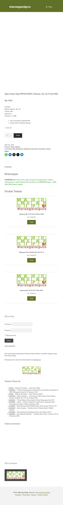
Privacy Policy (43, 495)
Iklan (10, 149)
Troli (18, 135)
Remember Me (10, 335)
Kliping (17, 147)
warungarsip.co (20, 7)
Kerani (33, 495)
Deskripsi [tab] (8, 167)
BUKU (11, 388)
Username (8, 324)
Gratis (13, 147)
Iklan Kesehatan (17, 149)
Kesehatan (27, 149)
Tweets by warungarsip (12, 424)
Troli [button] (31, 222)
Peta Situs (26, 495)
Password (8, 330)
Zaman (48, 149)
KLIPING (12, 390)
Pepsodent (42, 149)
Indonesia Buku (44, 493)
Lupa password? (10, 346)
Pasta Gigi (34, 149)
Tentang (18, 495)
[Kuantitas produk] (8, 135)
